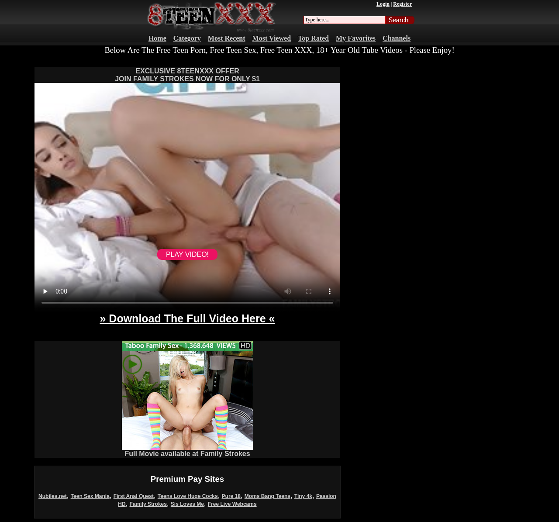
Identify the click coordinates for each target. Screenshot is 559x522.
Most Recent (226, 38)
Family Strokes (148, 504)
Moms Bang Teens (267, 496)
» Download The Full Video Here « (187, 318)
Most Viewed (271, 38)
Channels (397, 38)
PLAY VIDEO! (187, 254)
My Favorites (356, 38)
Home (157, 38)
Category (187, 38)
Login (383, 4)
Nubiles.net (52, 496)
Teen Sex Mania (90, 496)
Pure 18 (231, 496)
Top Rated (313, 38)
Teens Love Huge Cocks (188, 496)
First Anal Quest (134, 496)
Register (402, 4)
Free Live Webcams (232, 504)
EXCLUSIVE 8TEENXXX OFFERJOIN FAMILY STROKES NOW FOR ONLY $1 (187, 75)
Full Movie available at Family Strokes (187, 450)
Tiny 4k (303, 496)
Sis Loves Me (187, 504)
